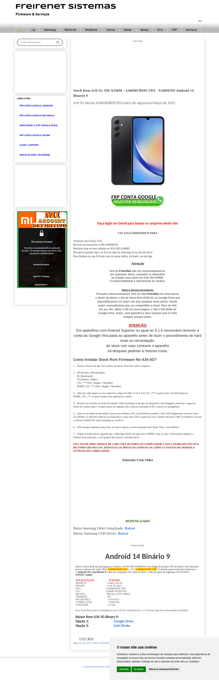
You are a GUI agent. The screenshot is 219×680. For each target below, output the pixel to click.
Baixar (128, 29)
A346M (94, 643)
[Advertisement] (137, 64)
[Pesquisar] (57, 42)
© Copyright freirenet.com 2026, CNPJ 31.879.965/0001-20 (108, 667)
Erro (160, 29)
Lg (33, 29)
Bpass (145, 29)
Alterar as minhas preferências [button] (164, 669)
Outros (110, 29)
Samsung (50, 29)
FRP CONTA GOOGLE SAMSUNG (36, 105)
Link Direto (122, 625)
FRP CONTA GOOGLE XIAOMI (34, 135)
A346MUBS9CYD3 (107, 643)
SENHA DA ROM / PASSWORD (34, 155)
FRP (174, 29)
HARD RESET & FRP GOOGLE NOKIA (38, 125)
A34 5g (81, 643)
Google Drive (123, 621)
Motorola (70, 29)
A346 (88, 643)
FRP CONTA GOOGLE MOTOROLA (36, 115)
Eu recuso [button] (138, 669)
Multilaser (91, 29)
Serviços (191, 29)
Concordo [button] (124, 669)
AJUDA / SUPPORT (29, 145)
